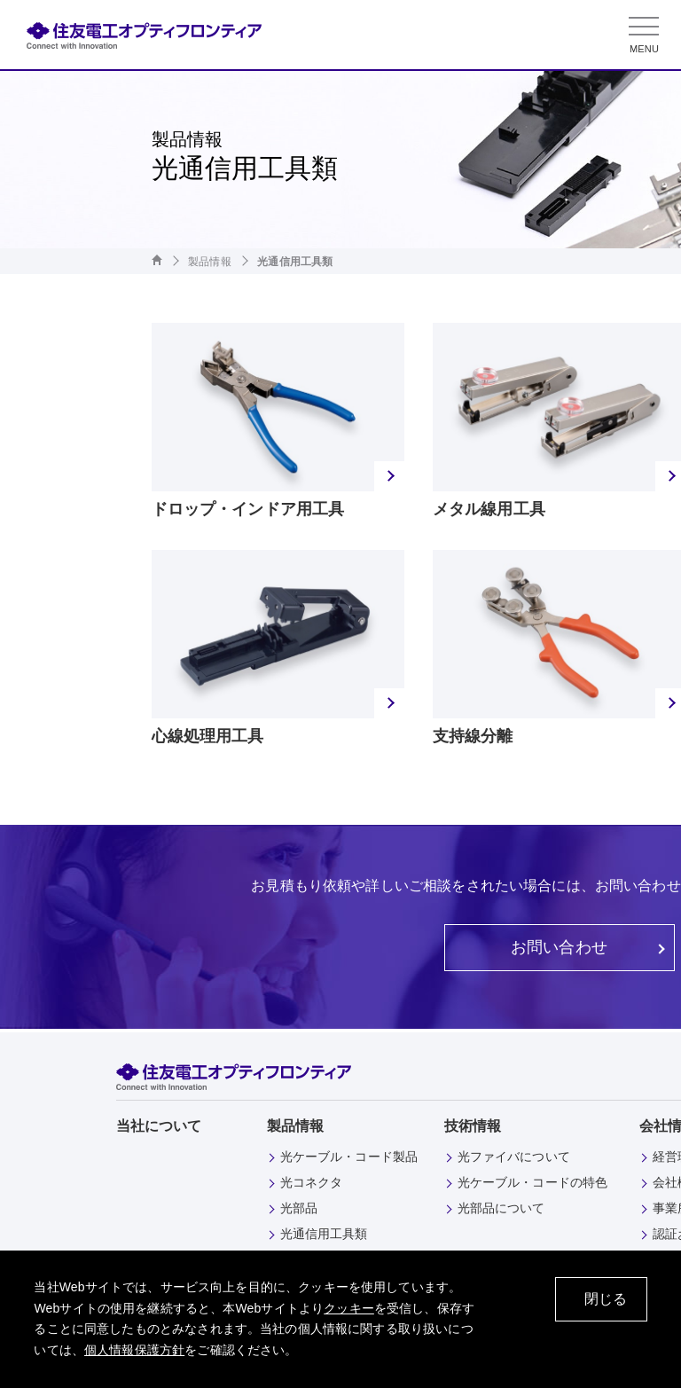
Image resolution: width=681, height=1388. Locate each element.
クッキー (349, 1308)
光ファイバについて (514, 1156)
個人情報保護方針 (134, 1350)
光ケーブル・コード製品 (349, 1156)
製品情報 (209, 261)
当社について (159, 1125)
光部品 (298, 1208)
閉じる (605, 1298)
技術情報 (473, 1125)
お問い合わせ (559, 947)
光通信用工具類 (324, 1234)
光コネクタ (311, 1182)
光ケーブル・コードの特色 (533, 1182)
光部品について (501, 1208)
